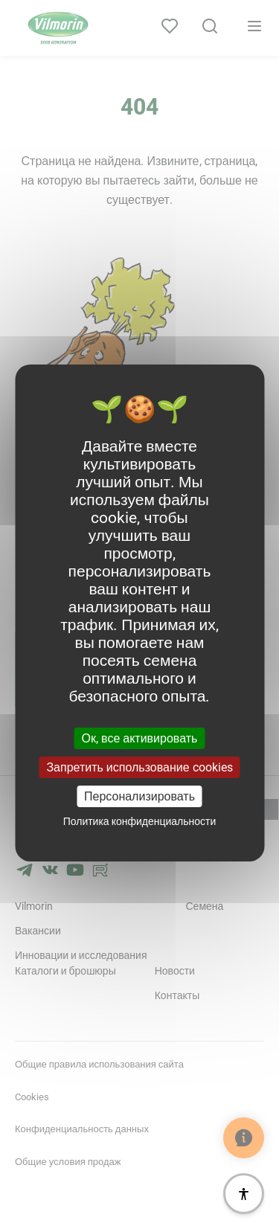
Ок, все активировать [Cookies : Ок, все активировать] (140, 738)
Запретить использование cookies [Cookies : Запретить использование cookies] (139, 767)
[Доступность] (243, 1193)
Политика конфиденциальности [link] (140, 821)
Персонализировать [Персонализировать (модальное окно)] (139, 796)
